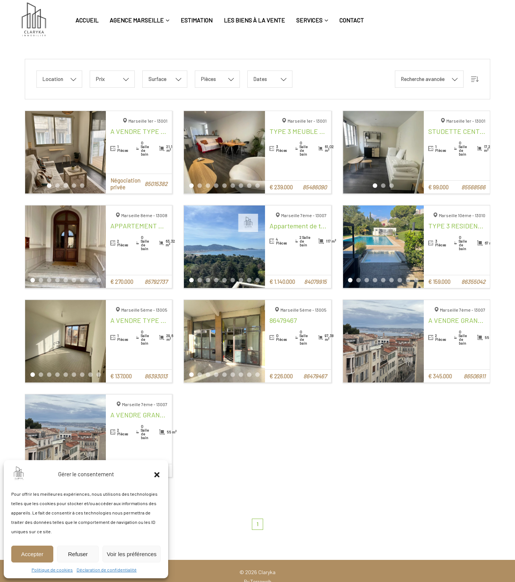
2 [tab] (57, 185)
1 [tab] (49, 185)
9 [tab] (257, 185)
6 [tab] (232, 185)
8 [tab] (249, 185)
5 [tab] (82, 185)
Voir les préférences (132, 554)
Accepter (32, 554)
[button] (157, 474)
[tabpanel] (65, 152)
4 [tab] (74, 185)
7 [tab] (241, 185)
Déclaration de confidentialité (107, 569)
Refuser (78, 554)
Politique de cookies (52, 569)
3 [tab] (65, 185)
